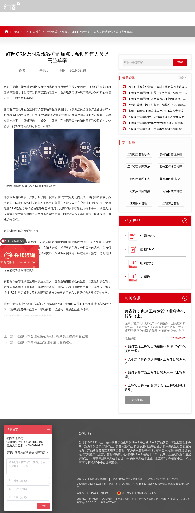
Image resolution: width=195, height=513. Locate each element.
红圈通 (145, 276)
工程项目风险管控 (138, 191)
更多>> (182, 77)
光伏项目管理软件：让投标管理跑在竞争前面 (156, 117)
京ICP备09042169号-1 (98, 493)
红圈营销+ (147, 263)
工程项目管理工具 (138, 178)
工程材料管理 (138, 203)
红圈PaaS (147, 236)
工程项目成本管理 (171, 191)
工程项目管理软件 (138, 154)
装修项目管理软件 (171, 178)
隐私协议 (81, 499)
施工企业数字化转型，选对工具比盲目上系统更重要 (160, 86)
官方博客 (35, 31)
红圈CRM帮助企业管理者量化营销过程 (44, 342)
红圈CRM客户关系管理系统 (127, 479)
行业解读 (52, 31)
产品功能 (107, 499)
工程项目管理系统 (138, 166)
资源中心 (19, 31)
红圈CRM (38, 115)
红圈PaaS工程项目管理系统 (92, 479)
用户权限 (94, 499)
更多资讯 (137, 399)
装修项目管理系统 (171, 154)
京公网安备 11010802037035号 (136, 493)
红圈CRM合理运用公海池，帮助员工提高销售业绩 (52, 336)
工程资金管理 (170, 203)
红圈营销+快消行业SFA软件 (163, 479)
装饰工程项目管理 (171, 166)
